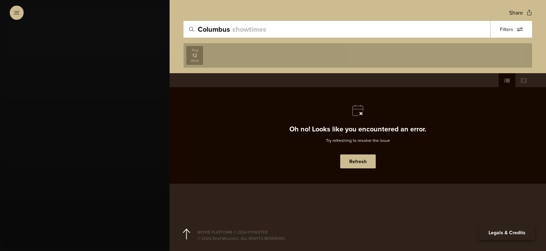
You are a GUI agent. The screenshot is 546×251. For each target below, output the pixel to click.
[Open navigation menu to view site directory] (17, 12)
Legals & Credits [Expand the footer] (507, 232)
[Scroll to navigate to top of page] (186, 234)
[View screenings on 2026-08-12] (194, 55)
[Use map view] (523, 80)
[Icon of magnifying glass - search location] (191, 29)
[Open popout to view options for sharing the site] (520, 12)
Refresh (358, 161)
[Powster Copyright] (363, 232)
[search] (337, 29)
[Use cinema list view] (507, 80)
